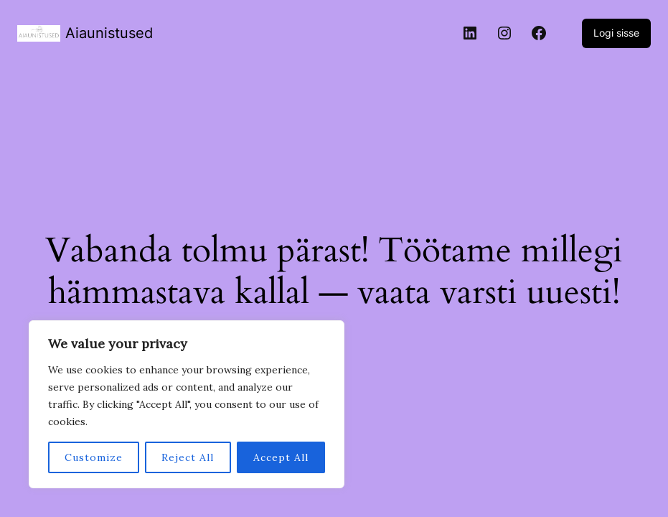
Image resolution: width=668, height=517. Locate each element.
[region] (186, 404)
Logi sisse (616, 33)
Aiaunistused (109, 33)
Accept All (281, 457)
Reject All (187, 457)
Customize (94, 457)
